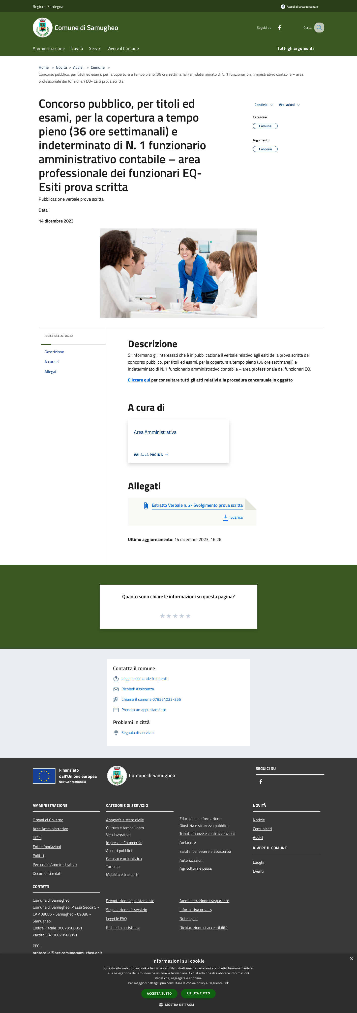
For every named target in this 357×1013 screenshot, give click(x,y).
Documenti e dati (47, 873)
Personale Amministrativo (55, 864)
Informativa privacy (195, 910)
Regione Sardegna (48, 6)
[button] (178, 1004)
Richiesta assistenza (123, 927)
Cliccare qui (139, 380)
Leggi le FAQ (116, 918)
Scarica (232, 517)
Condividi (265, 105)
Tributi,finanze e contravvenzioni (207, 833)
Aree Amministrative (50, 829)
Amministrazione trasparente (204, 901)
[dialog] (178, 983)
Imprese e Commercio (124, 843)
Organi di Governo (48, 820)
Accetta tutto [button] (159, 993)
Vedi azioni (290, 105)
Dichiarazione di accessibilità (203, 927)
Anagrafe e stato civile (125, 820)
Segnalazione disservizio (126, 910)
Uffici (37, 838)
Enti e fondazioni (47, 847)
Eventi (258, 871)
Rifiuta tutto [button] (198, 993)
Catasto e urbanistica (124, 858)
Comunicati (262, 829)
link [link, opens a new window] (226, 983)
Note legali (188, 918)
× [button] (351, 959)
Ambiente (187, 842)
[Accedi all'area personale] (299, 6)
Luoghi (258, 862)
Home (44, 67)
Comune (98, 67)
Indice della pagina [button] (59, 335)
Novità (61, 67)
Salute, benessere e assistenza (205, 851)
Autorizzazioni (191, 860)
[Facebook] (274, 27)
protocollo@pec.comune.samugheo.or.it (67, 953)
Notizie (259, 820)
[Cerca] (318, 27)
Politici (38, 855)
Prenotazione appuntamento (130, 901)
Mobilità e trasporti (122, 874)
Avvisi (78, 67)
